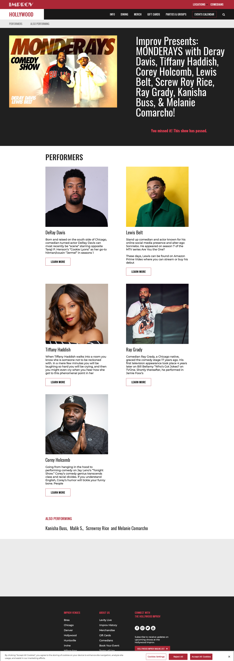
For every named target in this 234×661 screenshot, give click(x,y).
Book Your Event (109, 645)
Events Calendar (204, 14)
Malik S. (76, 528)
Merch (138, 14)
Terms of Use (107, 651)
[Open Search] (223, 14)
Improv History (108, 625)
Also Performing (39, 24)
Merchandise (107, 630)
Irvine (67, 645)
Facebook (137, 628)
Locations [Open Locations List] (200, 4)
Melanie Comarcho (133, 528)
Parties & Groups (176, 14)
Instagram (142, 628)
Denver (68, 630)
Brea (66, 620)
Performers (15, 24)
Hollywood (21, 14)
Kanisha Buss (56, 528)
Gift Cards (153, 14)
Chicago (69, 625)
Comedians (216, 4)
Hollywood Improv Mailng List (151, 648)
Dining (124, 14)
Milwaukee (70, 651)
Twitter (148, 628)
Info (112, 14)
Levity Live (105, 620)
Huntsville (70, 640)
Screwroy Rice (97, 528)
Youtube (153, 628)
